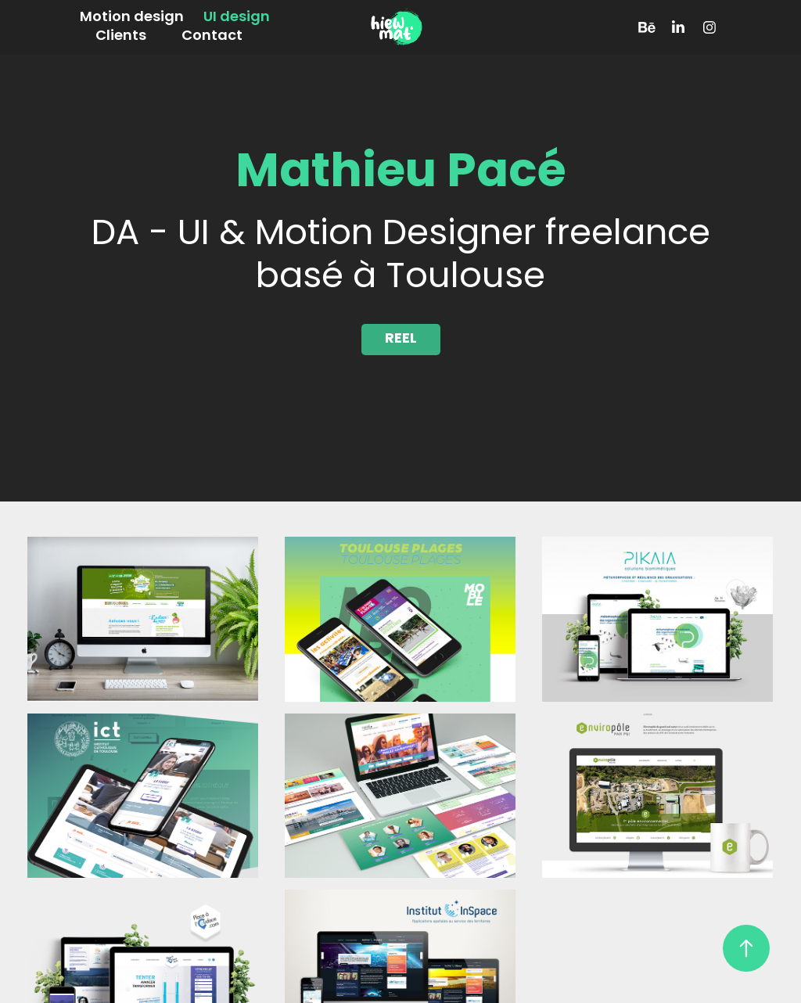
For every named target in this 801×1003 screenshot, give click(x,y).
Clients (120, 36)
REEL (401, 339)
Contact (211, 36)
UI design (236, 17)
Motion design (132, 17)
